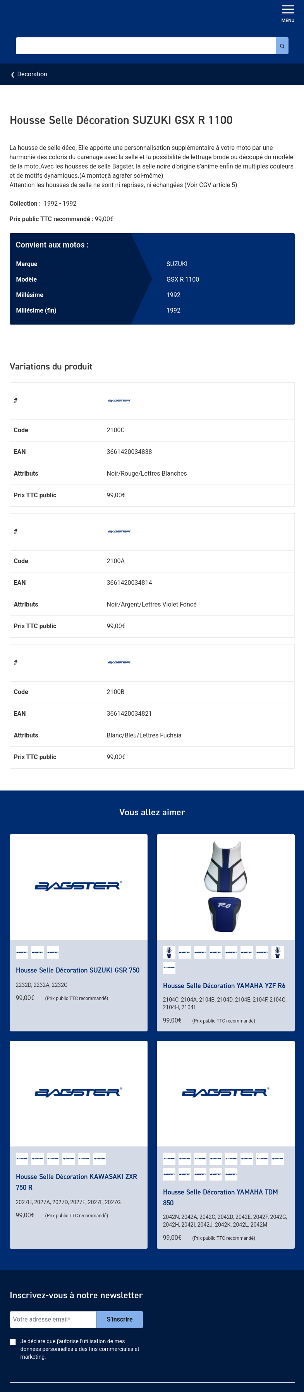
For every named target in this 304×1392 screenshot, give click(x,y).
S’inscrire (119, 1319)
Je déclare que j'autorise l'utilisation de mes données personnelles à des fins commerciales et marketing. (80, 1349)
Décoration (32, 74)
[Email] (53, 1319)
